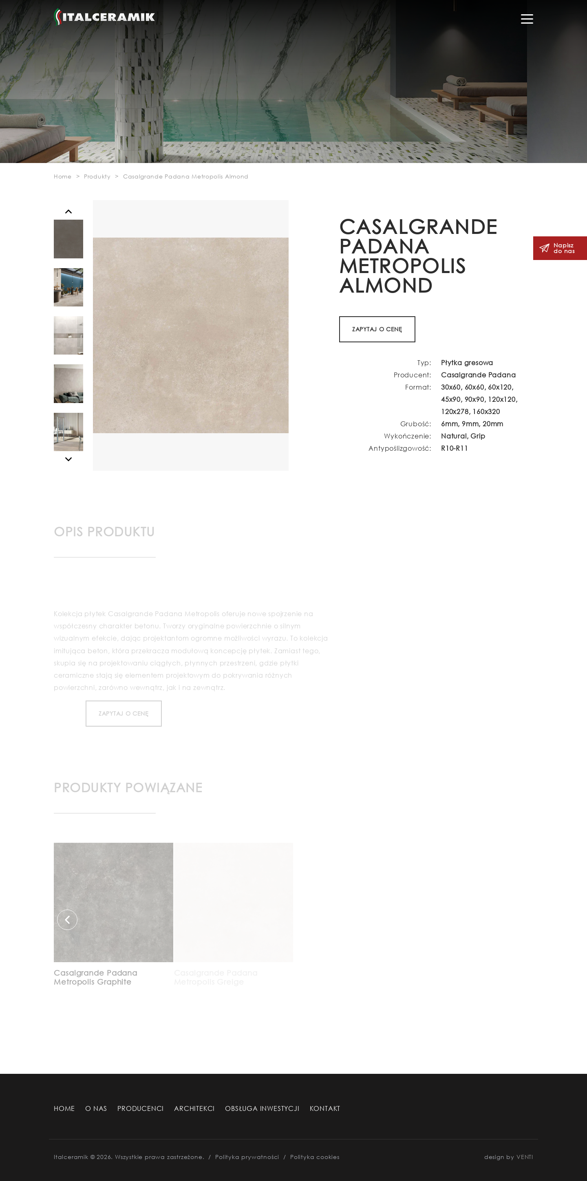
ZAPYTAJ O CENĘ (377, 329)
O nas (96, 1108)
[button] (68, 211)
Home (64, 1108)
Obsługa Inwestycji (262, 1108)
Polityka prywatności (247, 1157)
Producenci (140, 1108)
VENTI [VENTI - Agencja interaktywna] (524, 1157)
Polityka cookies (315, 1157)
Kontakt (325, 1108)
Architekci (194, 1108)
